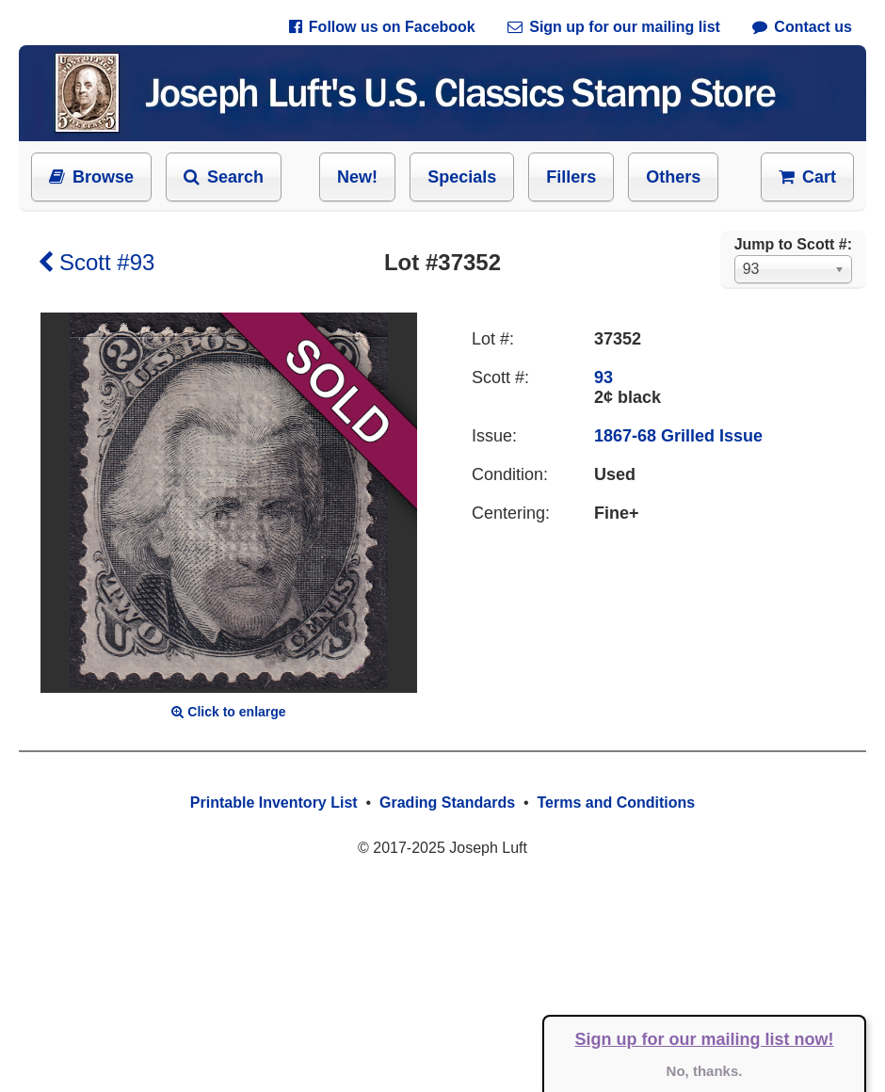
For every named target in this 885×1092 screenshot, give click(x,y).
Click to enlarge (228, 711)
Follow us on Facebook (382, 27)
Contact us (802, 27)
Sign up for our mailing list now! (704, 1039)
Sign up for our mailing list (613, 27)
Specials (461, 177)
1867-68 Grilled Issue (678, 435)
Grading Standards (447, 803)
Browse (91, 177)
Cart (807, 177)
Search (224, 177)
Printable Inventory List (274, 803)
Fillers (571, 177)
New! (357, 177)
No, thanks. (705, 1071)
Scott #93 (96, 262)
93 (603, 377)
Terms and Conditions (616, 803)
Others (673, 177)
